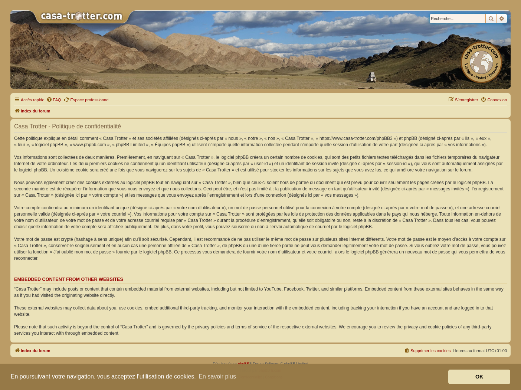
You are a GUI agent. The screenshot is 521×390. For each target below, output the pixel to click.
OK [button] (479, 377)
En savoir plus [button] (217, 376)
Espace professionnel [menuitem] (86, 99)
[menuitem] (53, 99)
